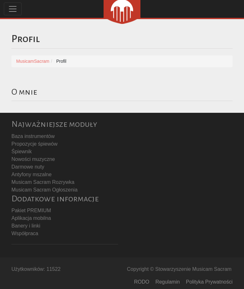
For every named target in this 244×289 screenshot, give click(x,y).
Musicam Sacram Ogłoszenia (44, 189)
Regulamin (167, 282)
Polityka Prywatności (209, 282)
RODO (141, 282)
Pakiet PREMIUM (31, 210)
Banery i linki (25, 225)
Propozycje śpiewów (34, 144)
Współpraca (24, 233)
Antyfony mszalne (31, 174)
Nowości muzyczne (33, 159)
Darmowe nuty (27, 167)
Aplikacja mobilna (31, 218)
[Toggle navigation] (13, 9)
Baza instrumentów (33, 136)
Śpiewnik (21, 151)
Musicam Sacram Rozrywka (42, 182)
